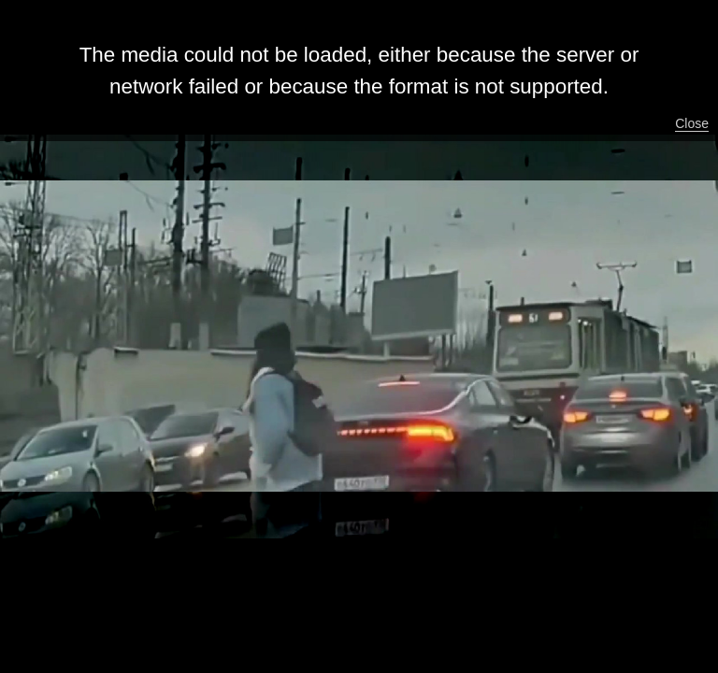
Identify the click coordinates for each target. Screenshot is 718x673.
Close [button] (692, 123)
